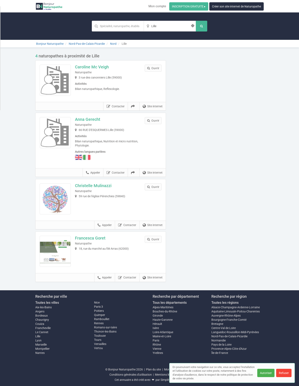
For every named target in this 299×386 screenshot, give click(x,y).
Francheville (43, 328)
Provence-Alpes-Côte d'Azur (229, 348)
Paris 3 (98, 306)
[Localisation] (170, 26)
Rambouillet (101, 319)
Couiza (39, 323)
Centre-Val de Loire (223, 328)
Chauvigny (42, 319)
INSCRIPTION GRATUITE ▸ (189, 6)
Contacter (116, 106)
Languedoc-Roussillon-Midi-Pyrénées (235, 332)
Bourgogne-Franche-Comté (228, 319)
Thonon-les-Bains (105, 331)
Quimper (99, 315)
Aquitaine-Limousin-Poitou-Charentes (235, 311)
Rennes (99, 323)
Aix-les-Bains (43, 307)
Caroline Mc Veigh (92, 66)
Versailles (100, 344)
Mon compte (157, 6)
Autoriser (266, 373)
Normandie (218, 340)
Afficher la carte (218, 112)
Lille (37, 336)
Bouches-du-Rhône (165, 311)
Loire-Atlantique (163, 332)
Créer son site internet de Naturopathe (236, 6)
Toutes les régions (225, 303)
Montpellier (42, 348)
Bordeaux (41, 315)
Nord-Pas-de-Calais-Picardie (229, 336)
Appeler (93, 173)
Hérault (157, 323)
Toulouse (100, 335)
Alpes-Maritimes (163, 307)
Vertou (98, 348)
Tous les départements (170, 303)
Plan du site (153, 369)
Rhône (157, 344)
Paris (156, 340)
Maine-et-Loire (162, 336)
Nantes (40, 353)
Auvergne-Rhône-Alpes (226, 315)
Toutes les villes (47, 303)
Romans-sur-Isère (105, 327)
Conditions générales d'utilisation (130, 374)
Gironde (158, 315)
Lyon (38, 340)
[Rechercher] (201, 26)
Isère (156, 328)
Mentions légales (165, 374)
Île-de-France (219, 353)
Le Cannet (41, 332)
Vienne (157, 348)
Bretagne (217, 323)
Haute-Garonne (163, 319)
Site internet (153, 106)
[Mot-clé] (118, 26)
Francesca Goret (90, 238)
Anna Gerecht (87, 119)
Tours (97, 339)
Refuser (284, 373)
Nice (97, 302)
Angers (39, 311)
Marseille (41, 344)
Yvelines (158, 353)
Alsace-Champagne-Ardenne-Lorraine (235, 307)
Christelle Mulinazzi (93, 185)
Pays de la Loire (221, 344)
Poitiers (99, 310)
